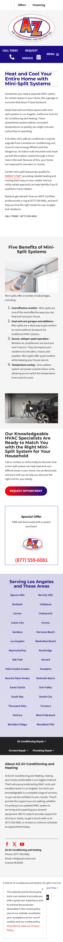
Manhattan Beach (45, 641)
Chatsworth (45, 613)
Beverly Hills (45, 595)
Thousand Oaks (17, 706)
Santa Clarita (17, 687)
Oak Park (17, 660)
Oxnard (45, 660)
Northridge (45, 651)
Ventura (17, 715)
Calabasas (45, 604)
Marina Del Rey (17, 651)
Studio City (45, 697)
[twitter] (14, 844)
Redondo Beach (45, 678)
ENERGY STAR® (13, 176)
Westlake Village (17, 724)
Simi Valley (45, 687)
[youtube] (22, 844)
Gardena (17, 632)
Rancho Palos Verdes (17, 678)
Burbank (17, 604)
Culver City (17, 623)
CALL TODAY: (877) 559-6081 (21, 216)
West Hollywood (45, 715)
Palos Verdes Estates (17, 669)
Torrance (45, 706)
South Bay (17, 697)
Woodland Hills (45, 724)
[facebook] (7, 844)
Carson (17, 613)
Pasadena (45, 669)
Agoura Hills (17, 595)
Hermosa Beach (45, 632)
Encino (45, 623)
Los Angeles (17, 641)
